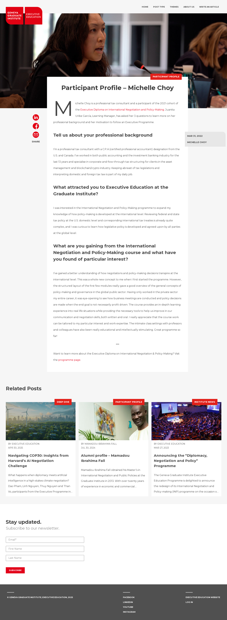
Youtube (128, 607)
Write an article (209, 7)
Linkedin (128, 602)
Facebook (129, 597)
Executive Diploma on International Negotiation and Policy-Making (122, 109)
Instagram (129, 612)
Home (145, 7)
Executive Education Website (203, 597)
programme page (69, 359)
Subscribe (15, 570)
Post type (159, 7)
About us (188, 7)
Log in (189, 602)
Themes (174, 7)
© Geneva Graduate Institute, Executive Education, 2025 (40, 597)
